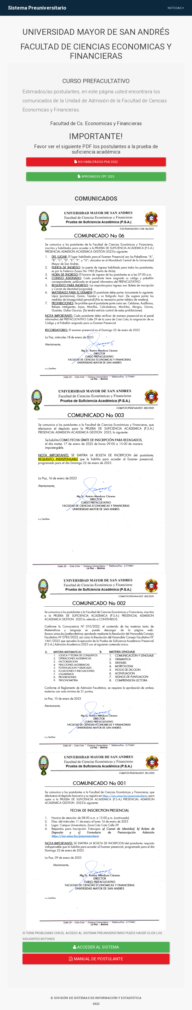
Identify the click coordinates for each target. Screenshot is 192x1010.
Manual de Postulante (96, 958)
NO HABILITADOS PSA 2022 (96, 162)
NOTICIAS (176, 8)
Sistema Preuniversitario (37, 8)
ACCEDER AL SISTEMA (96, 947)
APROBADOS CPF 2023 (96, 176)
